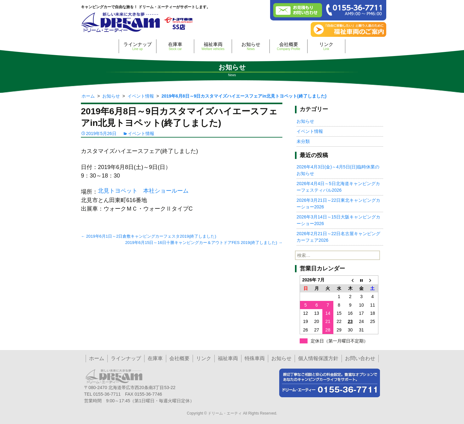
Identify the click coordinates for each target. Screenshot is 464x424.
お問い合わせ (360, 358)
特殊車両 (255, 358)
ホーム (96, 358)
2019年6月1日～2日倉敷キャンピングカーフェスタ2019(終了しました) (148, 236)
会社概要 (288, 46)
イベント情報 (141, 133)
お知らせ (250, 46)
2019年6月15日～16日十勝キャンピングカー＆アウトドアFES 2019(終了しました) (203, 242)
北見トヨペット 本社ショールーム (143, 191)
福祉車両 (213, 46)
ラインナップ (137, 46)
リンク (326, 46)
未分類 (303, 141)
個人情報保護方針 (318, 358)
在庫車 (175, 46)
